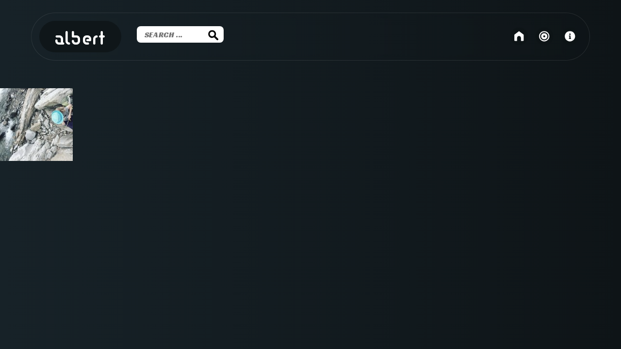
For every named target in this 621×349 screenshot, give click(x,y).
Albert (80, 39)
